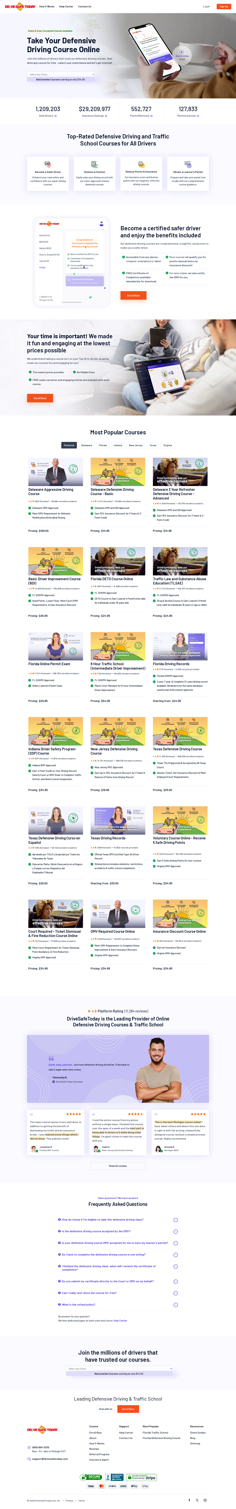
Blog (192, 1437)
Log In (206, 6)
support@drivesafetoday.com (50, 1458)
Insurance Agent (99, 1459)
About (93, 1437)
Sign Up (224, 6)
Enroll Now (133, 295)
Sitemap (195, 1443)
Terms (81, 1500)
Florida (103, 445)
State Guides (198, 1432)
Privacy (69, 1500)
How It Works (46, 6)
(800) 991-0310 (40, 1447)
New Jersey (135, 445)
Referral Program (99, 1454)
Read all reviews (118, 1165)
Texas (153, 445)
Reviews (94, 1448)
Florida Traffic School (155, 1432)
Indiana (118, 445)
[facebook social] (189, 1500)
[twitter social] (197, 1500)
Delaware (86, 445)
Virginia (167, 445)
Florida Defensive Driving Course (161, 1437)
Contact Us (84, 6)
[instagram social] (205, 1500)
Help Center (66, 6)
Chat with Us (105, 1408)
